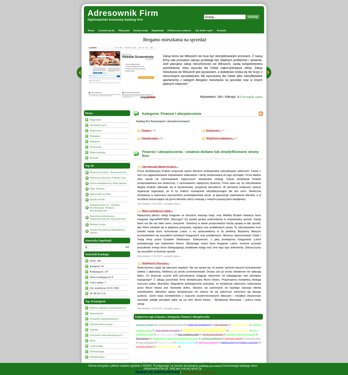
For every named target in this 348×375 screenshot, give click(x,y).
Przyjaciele (95, 146)
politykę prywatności (210, 365)
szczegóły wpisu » (172, 203)
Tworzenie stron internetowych (106, 335)
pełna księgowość (165, 342)
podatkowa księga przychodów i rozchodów (239, 342)
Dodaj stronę (140, 30)
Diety (93, 340)
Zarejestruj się (106, 30)
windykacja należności (204, 329)
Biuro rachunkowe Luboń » (157, 210)
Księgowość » (213, 130)
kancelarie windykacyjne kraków (241, 334)
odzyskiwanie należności (213, 334)
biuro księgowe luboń (185, 342)
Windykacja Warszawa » (156, 263)
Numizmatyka (97, 356)
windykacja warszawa (207, 342)
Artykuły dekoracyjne (101, 324)
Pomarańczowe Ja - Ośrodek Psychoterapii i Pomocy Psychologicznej (105, 207)
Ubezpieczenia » (150, 138)
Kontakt (221, 30)
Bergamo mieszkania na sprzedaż (174, 39)
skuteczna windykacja (145, 324)
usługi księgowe (221, 324)
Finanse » (147, 130)
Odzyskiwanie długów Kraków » (160, 166)
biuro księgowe (142, 338)
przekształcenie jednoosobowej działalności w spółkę (175, 338)
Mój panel (124, 30)
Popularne (95, 135)
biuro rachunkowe (146, 342)
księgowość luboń (252, 338)
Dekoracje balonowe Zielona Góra (108, 177)
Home (91, 30)
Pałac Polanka (97, 188)
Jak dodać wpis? (204, 30)
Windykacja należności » (220, 138)
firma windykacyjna (240, 324)
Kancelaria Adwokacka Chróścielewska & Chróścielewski (108, 217)
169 (127, 247)
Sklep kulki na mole (100, 193)
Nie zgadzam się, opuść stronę (198, 372)
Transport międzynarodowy (104, 318)
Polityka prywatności (179, 30)
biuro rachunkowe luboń (188, 334)
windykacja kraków (144, 346)
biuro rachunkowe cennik (167, 346)
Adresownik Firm (122, 13)
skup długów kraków (166, 334)
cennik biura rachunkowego (199, 324)
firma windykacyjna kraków (167, 330)
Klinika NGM (97, 199)
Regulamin (157, 30)
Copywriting (96, 345)
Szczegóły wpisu (252, 96)
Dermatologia (97, 351)
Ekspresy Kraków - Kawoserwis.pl (108, 172)
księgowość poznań (233, 338)
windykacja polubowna (211, 338)
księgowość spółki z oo (239, 330)
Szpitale (94, 329)
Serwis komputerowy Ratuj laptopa (108, 183)
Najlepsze (95, 141)
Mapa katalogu (97, 152)
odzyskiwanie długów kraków (171, 324)
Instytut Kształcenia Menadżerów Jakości (107, 231)
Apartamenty (96, 313)
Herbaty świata (97, 224)
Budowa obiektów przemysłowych (108, 307)
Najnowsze (95, 130)
